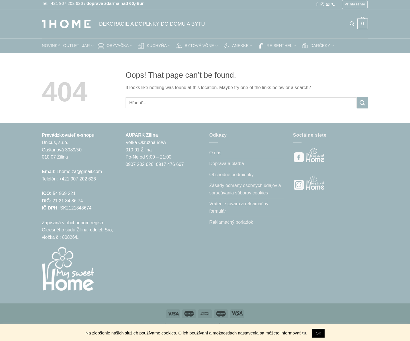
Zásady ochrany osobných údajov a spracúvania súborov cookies (245, 189)
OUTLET (71, 45)
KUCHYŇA (154, 46)
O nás (215, 152)
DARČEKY (317, 46)
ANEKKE (237, 46)
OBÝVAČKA (114, 46)
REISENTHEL (276, 46)
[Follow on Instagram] (322, 5)
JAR (88, 45)
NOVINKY (51, 45)
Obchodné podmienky (231, 174)
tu (304, 332)
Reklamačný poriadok (231, 222)
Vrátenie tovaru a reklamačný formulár (238, 207)
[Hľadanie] (352, 23)
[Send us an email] (327, 5)
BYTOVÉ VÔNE (196, 46)
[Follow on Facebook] (317, 5)
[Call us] (333, 5)
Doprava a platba (226, 163)
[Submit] (362, 102)
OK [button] (318, 333)
